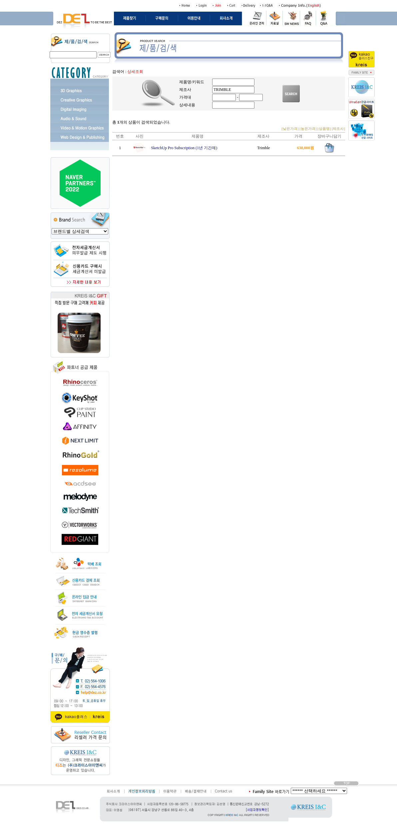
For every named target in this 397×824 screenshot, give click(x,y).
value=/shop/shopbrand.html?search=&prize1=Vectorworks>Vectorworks (80, 231)
